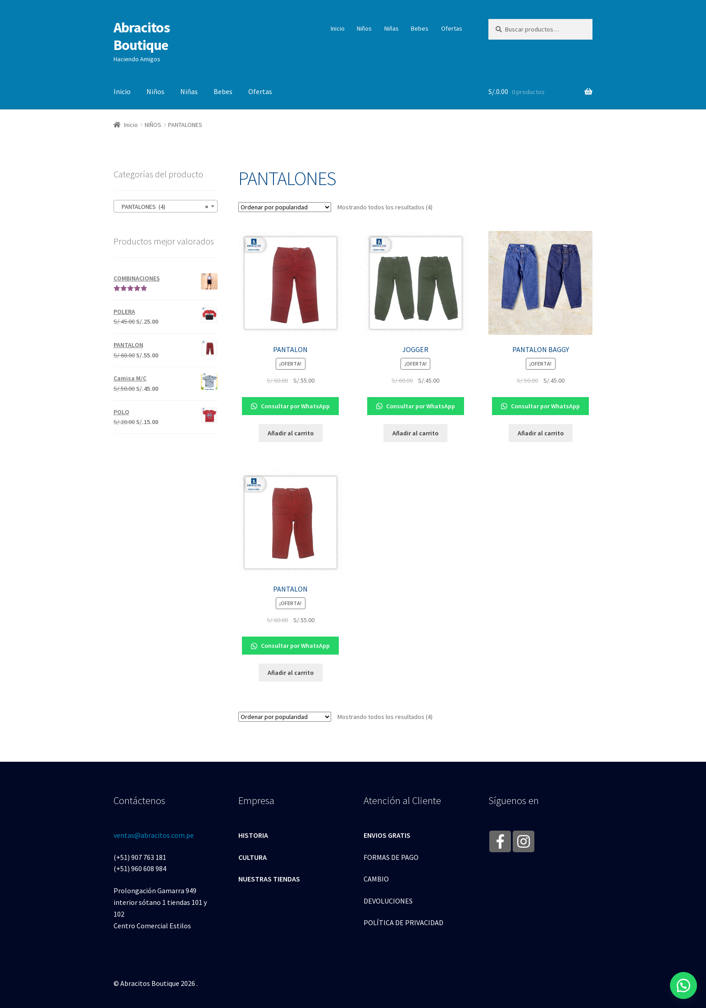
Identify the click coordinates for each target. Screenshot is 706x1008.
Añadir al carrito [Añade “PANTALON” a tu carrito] (291, 433)
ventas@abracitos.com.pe (154, 835)
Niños (364, 28)
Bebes (419, 28)
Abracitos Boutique (142, 36)
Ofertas (451, 28)
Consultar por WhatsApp (290, 406)
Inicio (338, 28)
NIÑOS (153, 125)
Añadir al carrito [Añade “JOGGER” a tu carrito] (415, 433)
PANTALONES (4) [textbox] (163, 206)
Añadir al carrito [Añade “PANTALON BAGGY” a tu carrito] (541, 433)
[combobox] (166, 206)
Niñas (391, 28)
